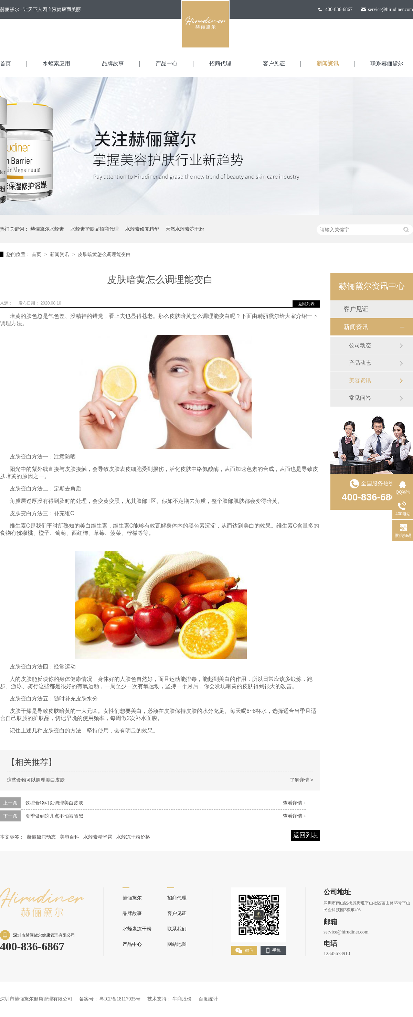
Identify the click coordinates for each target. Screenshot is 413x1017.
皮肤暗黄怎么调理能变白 (104, 254)
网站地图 (177, 944)
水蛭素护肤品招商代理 (95, 229)
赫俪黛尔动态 (41, 837)
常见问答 (360, 398)
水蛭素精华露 (97, 837)
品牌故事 (113, 63)
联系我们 (177, 928)
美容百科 (69, 837)
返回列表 (306, 303)
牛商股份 (182, 999)
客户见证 (274, 63)
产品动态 (360, 363)
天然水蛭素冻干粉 (185, 229)
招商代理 (220, 63)
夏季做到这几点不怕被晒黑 (54, 816)
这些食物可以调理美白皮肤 (36, 780)
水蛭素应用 (56, 63)
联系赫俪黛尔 (386, 63)
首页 (5, 63)
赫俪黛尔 (132, 897)
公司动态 (360, 345)
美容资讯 (360, 380)
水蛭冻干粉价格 (133, 837)
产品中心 (167, 63)
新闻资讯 (328, 63)
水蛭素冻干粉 (137, 928)
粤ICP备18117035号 (119, 999)
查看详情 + (294, 803)
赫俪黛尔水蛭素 (47, 229)
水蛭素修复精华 (142, 229)
